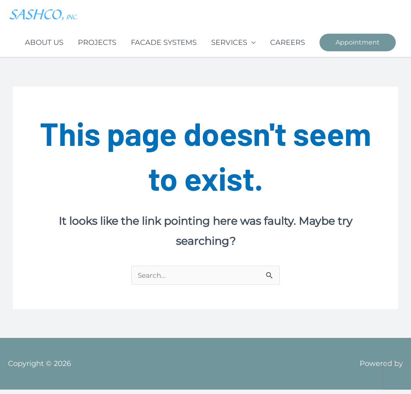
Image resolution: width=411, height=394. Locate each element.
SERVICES (229, 46)
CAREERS (287, 46)
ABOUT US (44, 46)
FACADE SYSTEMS (164, 46)
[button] (357, 46)
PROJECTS (97, 46)
